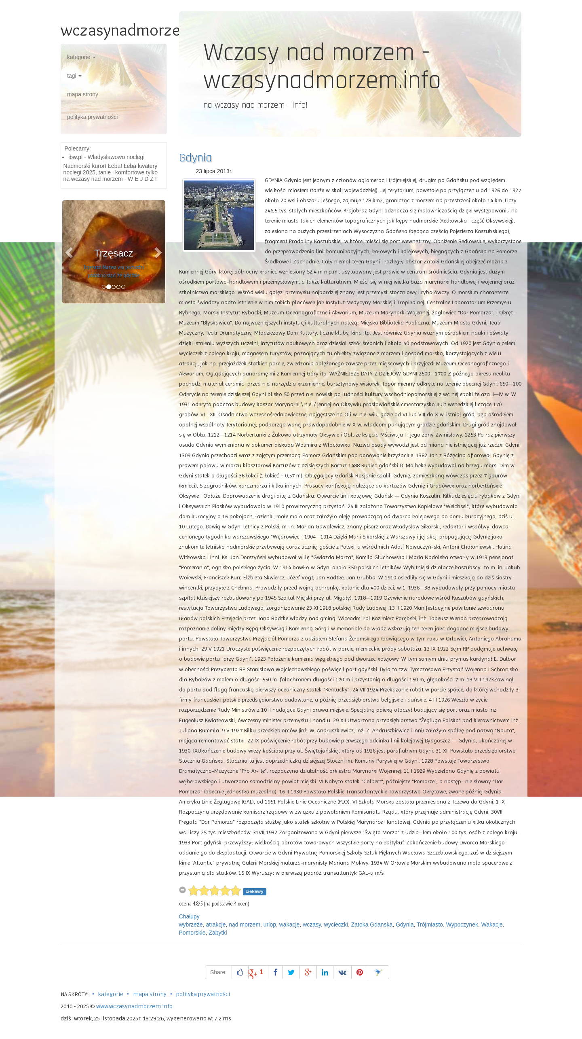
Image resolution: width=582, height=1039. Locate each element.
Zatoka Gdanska (372, 924)
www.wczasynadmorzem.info (134, 1006)
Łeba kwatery (140, 166)
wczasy (312, 924)
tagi (74, 75)
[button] (70, 251)
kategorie (81, 57)
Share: (218, 972)
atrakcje (216, 924)
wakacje (289, 924)
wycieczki (336, 924)
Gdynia (195, 157)
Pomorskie (192, 932)
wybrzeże (191, 924)
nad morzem (244, 924)
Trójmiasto (430, 924)
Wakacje (492, 924)
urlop (270, 924)
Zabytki (218, 932)
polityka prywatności (92, 117)
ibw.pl (75, 157)
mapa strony (82, 94)
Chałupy (189, 916)
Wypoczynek (462, 924)
